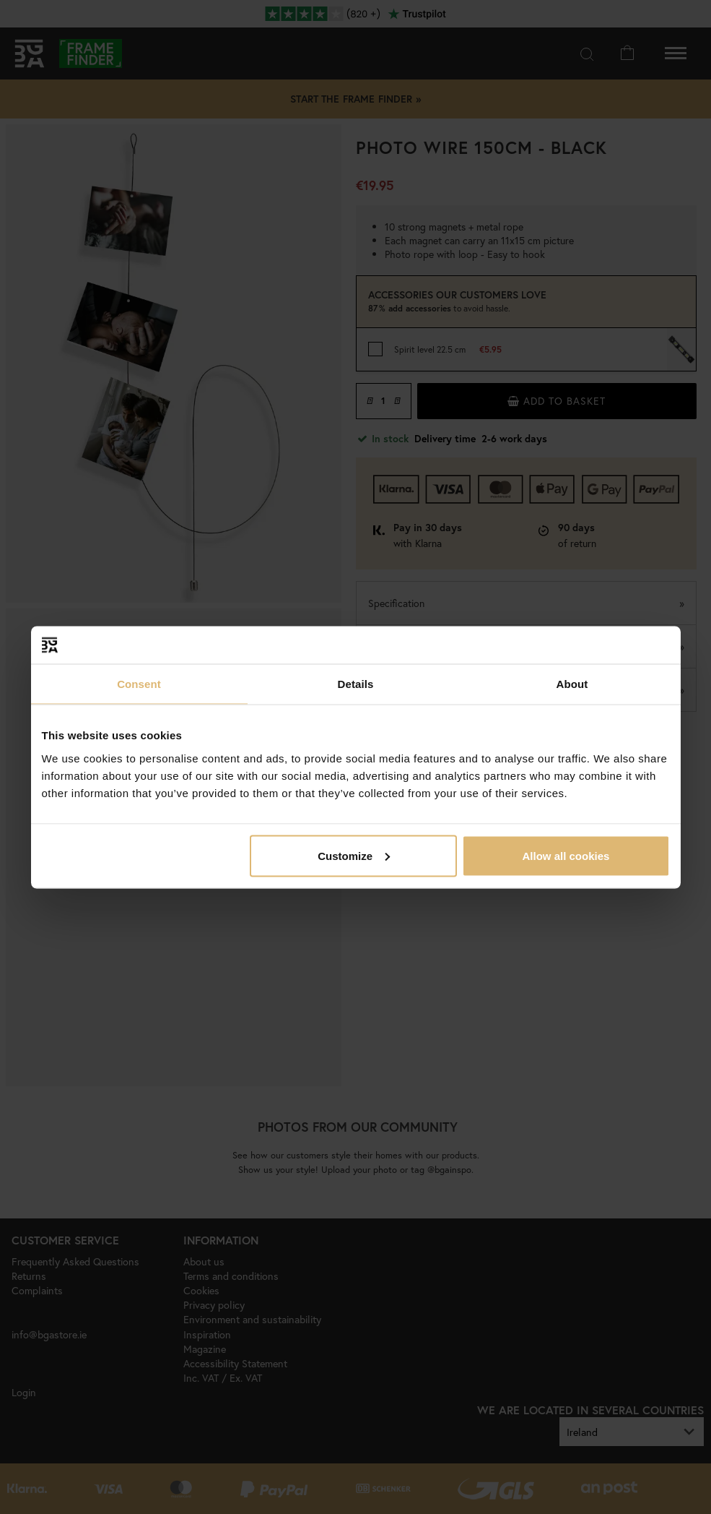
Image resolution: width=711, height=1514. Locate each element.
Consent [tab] (139, 684)
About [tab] (572, 684)
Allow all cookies (566, 855)
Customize (354, 855)
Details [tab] (356, 684)
